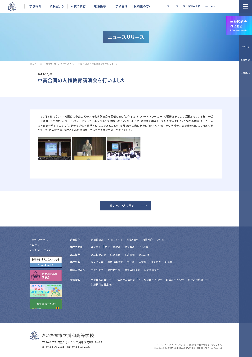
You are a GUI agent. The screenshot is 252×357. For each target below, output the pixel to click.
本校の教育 (78, 6)
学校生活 (121, 6)
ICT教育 (143, 247)
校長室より (57, 6)
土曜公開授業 (132, 269)
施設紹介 (148, 239)
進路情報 (130, 254)
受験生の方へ (143, 6)
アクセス (245, 47)
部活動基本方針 (175, 279)
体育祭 (142, 262)
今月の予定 (97, 262)
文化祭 (131, 262)
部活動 (168, 262)
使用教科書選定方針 (102, 284)
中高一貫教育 (113, 247)
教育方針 (96, 247)
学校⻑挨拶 (97, 239)
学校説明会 (97, 269)
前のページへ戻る (122, 205)
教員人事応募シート (199, 279)
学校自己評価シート (102, 279)
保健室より (246, 72)
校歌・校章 (133, 239)
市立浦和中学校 (192, 6)
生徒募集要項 (151, 269)
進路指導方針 (98, 254)
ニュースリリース (169, 6)
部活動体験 (114, 269)
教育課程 (130, 247)
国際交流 (155, 262)
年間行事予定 (115, 262)
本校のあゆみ (115, 239)
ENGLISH (210, 6)
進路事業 (115, 254)
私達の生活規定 (126, 279)
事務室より (246, 59)
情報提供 (75, 279)
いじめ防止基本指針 (150, 279)
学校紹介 (35, 6)
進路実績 (144, 254)
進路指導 (100, 6)
